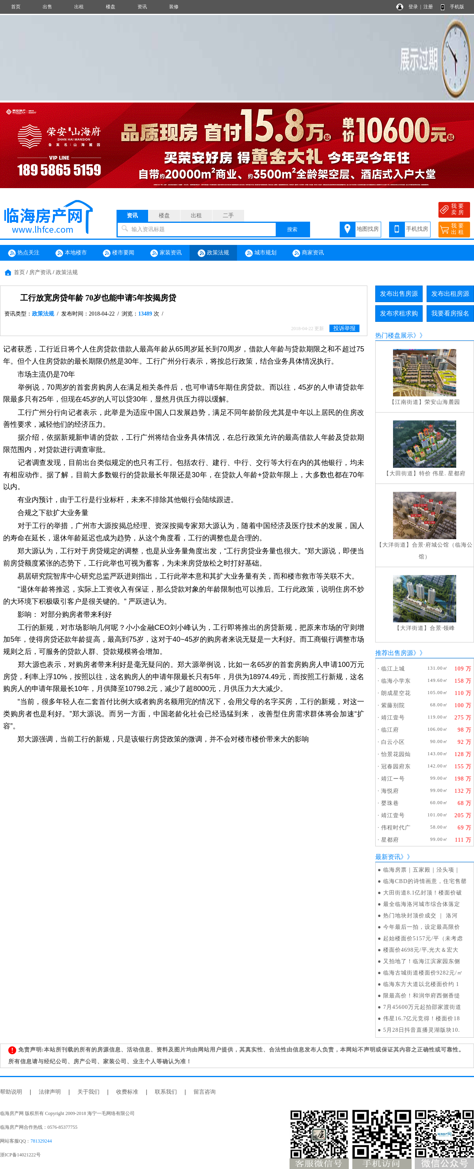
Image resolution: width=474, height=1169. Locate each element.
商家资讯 (308, 253)
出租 (79, 6)
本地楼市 (71, 253)
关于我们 (88, 1092)
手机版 (457, 6)
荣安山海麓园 (442, 402)
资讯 (142, 6)
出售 (47, 6)
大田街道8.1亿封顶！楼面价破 (423, 893)
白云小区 (393, 742)
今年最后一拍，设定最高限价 (421, 927)
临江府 (390, 730)
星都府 (390, 840)
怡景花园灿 (396, 754)
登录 (413, 6)
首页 (16, 6)
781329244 (41, 1141)
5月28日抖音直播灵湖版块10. (421, 1030)
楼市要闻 (118, 253)
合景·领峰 (442, 628)
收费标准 (127, 1092)
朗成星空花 (396, 693)
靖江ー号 (393, 779)
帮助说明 (11, 1092)
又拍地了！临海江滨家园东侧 (421, 961)
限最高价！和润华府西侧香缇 (421, 996)
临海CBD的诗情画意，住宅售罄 (425, 881)
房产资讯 (40, 272)
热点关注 (24, 253)
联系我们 (166, 1092)
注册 (428, 6)
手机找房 (417, 229)
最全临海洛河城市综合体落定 (421, 904)
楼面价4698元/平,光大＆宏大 (421, 950)
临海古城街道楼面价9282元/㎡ (423, 973)
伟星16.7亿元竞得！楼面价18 (421, 1018)
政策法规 (213, 253)
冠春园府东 (396, 766)
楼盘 (110, 6)
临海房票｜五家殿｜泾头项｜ (421, 870)
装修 (174, 6)
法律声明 (50, 1092)
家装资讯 (166, 253)
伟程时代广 (396, 828)
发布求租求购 (399, 313)
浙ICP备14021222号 (20, 1155)
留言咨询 (205, 1092)
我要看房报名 (450, 313)
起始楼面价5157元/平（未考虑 (423, 938)
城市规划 (260, 253)
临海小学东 (396, 681)
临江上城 (393, 669)
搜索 (292, 229)
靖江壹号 (393, 718)
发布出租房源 (450, 293)
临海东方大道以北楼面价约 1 (421, 984)
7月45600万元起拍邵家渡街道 (422, 1007)
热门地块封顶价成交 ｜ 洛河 (420, 916)
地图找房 (368, 229)
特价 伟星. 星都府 (442, 473)
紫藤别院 (393, 705)
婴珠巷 (390, 803)
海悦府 (390, 791)
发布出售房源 (399, 293)
